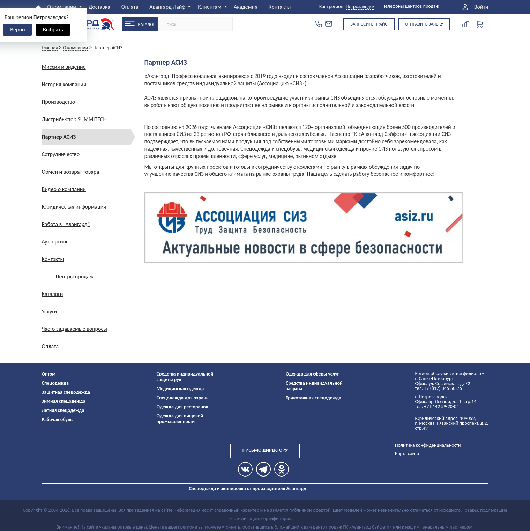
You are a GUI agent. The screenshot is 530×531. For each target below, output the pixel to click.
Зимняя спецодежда (63, 401)
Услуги (49, 311)
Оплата (130, 6)
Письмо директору (265, 450)
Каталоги (52, 294)
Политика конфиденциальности (428, 445)
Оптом (49, 374)
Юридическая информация (74, 206)
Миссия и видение (64, 67)
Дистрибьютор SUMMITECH (74, 119)
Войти (481, 7)
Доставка (99, 6)
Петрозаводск (360, 6)
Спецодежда (55, 383)
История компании (64, 84)
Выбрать (53, 29)
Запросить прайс (369, 24)
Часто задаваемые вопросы (74, 329)
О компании (61, 6)
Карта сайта (407, 454)
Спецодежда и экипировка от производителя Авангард (247, 489)
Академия (245, 6)
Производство (58, 102)
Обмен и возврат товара (70, 171)
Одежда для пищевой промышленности (180, 418)
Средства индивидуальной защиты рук (185, 377)
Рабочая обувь (57, 419)
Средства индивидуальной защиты (314, 386)
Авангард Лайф (167, 6)
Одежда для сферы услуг (312, 374)
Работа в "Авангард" (66, 224)
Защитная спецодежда (66, 392)
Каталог (146, 24)
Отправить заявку (424, 24)
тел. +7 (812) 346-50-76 (438, 388)
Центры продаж (75, 276)
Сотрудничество (61, 154)
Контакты (280, 6)
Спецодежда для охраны (183, 398)
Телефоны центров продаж (411, 6)
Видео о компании (64, 189)
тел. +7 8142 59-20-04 (437, 406)
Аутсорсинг (55, 241)
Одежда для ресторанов (182, 407)
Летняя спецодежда (63, 410)
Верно (17, 29)
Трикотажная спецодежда (313, 398)
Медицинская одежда (180, 389)
